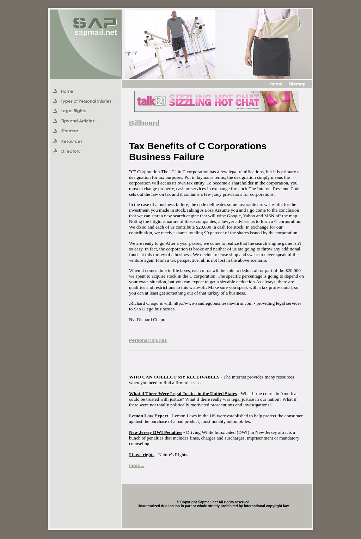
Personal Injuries (148, 340)
